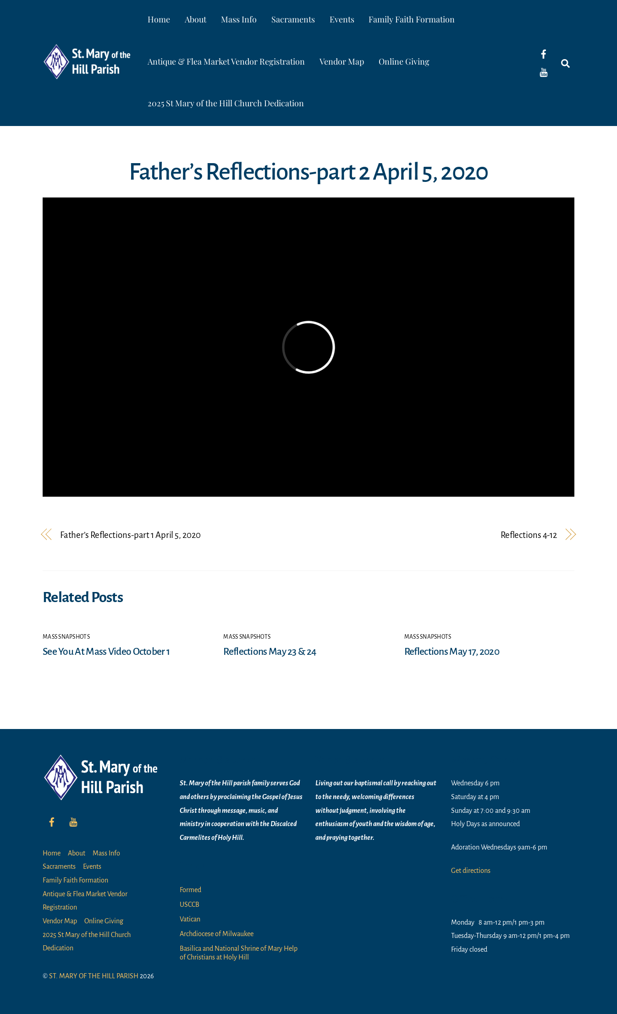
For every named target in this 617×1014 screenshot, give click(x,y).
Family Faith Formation (412, 19)
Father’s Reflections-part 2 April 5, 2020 (308, 172)
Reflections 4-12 (529, 535)
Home (159, 19)
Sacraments (293, 19)
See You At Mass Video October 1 (106, 651)
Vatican (190, 919)
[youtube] (543, 72)
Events (342, 19)
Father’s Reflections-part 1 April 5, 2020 (130, 535)
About (195, 19)
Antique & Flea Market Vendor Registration (226, 61)
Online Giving (404, 61)
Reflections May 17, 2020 (451, 651)
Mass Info (239, 19)
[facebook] (543, 53)
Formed (190, 889)
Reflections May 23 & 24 (269, 651)
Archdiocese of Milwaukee (216, 933)
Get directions (470, 870)
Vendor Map (342, 61)
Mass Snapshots (66, 637)
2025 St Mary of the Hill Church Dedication (226, 103)
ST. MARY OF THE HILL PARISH (93, 976)
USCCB (189, 904)
